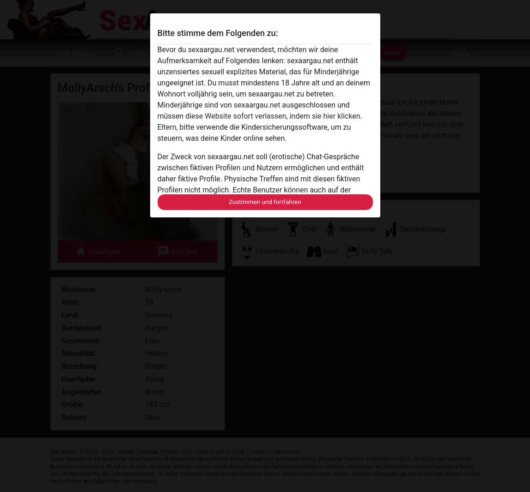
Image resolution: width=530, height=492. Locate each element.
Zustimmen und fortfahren (265, 201)
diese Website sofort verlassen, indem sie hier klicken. (273, 116)
